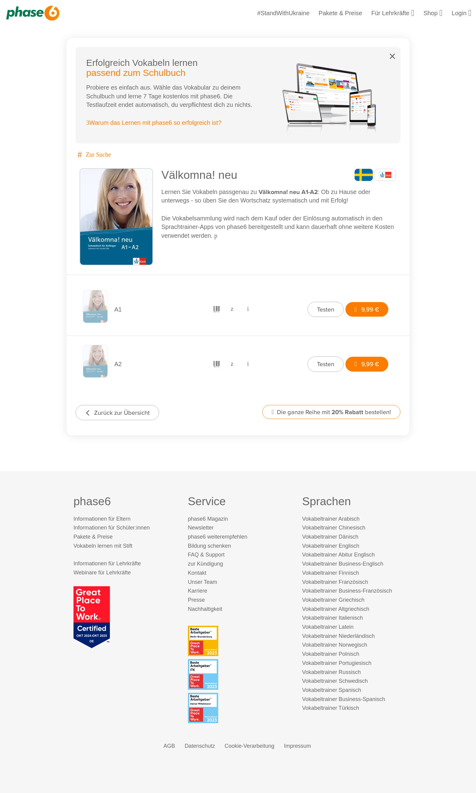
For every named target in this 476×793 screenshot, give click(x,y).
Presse (196, 600)
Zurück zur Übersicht (117, 412)
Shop (433, 13)
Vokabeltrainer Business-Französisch (347, 591)
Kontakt (197, 573)
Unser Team (202, 582)
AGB (169, 746)
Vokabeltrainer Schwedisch (335, 681)
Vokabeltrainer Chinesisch (333, 528)
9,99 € (367, 309)
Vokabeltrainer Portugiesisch (336, 663)
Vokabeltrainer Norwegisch (334, 645)
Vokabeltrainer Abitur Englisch (338, 555)
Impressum (297, 746)
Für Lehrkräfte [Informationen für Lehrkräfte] (392, 13)
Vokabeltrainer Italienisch (332, 618)
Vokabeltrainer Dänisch (330, 537)
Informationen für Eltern (102, 519)
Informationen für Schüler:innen (111, 528)
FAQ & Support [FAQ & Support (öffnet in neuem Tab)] (206, 555)
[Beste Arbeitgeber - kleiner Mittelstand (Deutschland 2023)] (239, 708)
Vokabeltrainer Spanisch (331, 690)
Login (461, 13)
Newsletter (201, 528)
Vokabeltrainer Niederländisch (338, 636)
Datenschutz (200, 746)
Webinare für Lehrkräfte (102, 573)
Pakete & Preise (340, 13)
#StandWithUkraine (283, 13)
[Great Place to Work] (91, 617)
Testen (325, 309)
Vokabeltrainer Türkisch (330, 708)
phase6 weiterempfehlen (217, 537)
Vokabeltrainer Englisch (330, 546)
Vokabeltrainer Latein (327, 627)
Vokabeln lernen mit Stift (102, 546)
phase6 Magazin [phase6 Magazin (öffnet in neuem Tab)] (208, 519)
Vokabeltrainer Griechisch (333, 600)
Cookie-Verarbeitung (249, 746)
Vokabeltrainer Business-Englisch (342, 564)
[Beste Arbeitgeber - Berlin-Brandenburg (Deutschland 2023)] (239, 641)
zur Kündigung (205, 564)
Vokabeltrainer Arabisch (330, 519)
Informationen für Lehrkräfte (107, 563)
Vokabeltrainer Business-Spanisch (343, 699)
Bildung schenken (209, 546)
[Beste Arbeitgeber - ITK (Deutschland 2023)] (239, 674)
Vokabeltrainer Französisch (335, 582)
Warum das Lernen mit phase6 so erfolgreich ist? (153, 122)
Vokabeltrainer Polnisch (330, 654)
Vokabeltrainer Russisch (331, 672)
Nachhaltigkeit (205, 609)
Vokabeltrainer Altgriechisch (335, 609)
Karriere (197, 591)
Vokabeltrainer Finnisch (330, 573)
